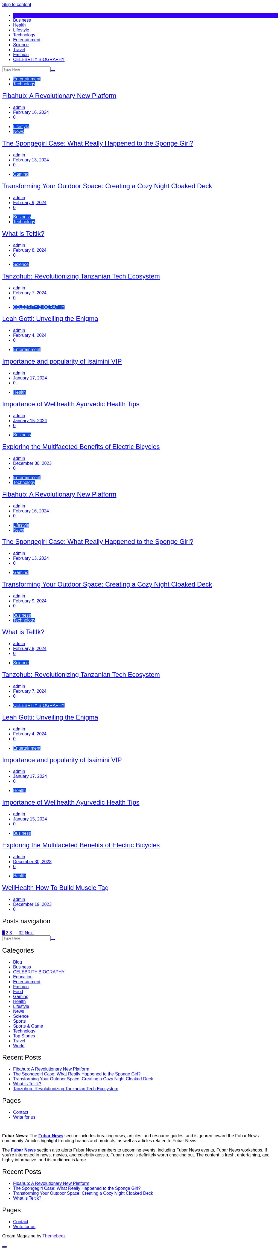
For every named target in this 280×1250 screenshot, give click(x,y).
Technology (24, 35)
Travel (19, 49)
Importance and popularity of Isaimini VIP (62, 361)
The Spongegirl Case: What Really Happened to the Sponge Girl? (97, 143)
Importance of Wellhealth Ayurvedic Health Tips (70, 404)
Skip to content (16, 4)
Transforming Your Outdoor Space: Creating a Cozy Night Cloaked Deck (107, 186)
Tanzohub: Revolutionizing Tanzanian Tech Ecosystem (81, 276)
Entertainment (26, 39)
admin (19, 107)
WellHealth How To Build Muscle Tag (55, 887)
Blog (17, 962)
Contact (20, 1112)
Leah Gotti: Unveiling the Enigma (50, 318)
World (19, 1045)
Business (22, 20)
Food (18, 991)
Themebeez (54, 1236)
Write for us (24, 1117)
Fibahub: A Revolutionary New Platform (59, 95)
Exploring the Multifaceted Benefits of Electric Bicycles (81, 446)
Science (21, 44)
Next (29, 932)
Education (23, 977)
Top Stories (24, 1036)
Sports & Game (28, 1026)
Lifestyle (21, 30)
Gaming (20, 174)
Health (19, 25)
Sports (19, 1021)
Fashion (21, 54)
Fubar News (51, 1135)
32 (21, 932)
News (18, 131)
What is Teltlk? (23, 233)
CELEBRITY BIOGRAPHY (39, 59)
